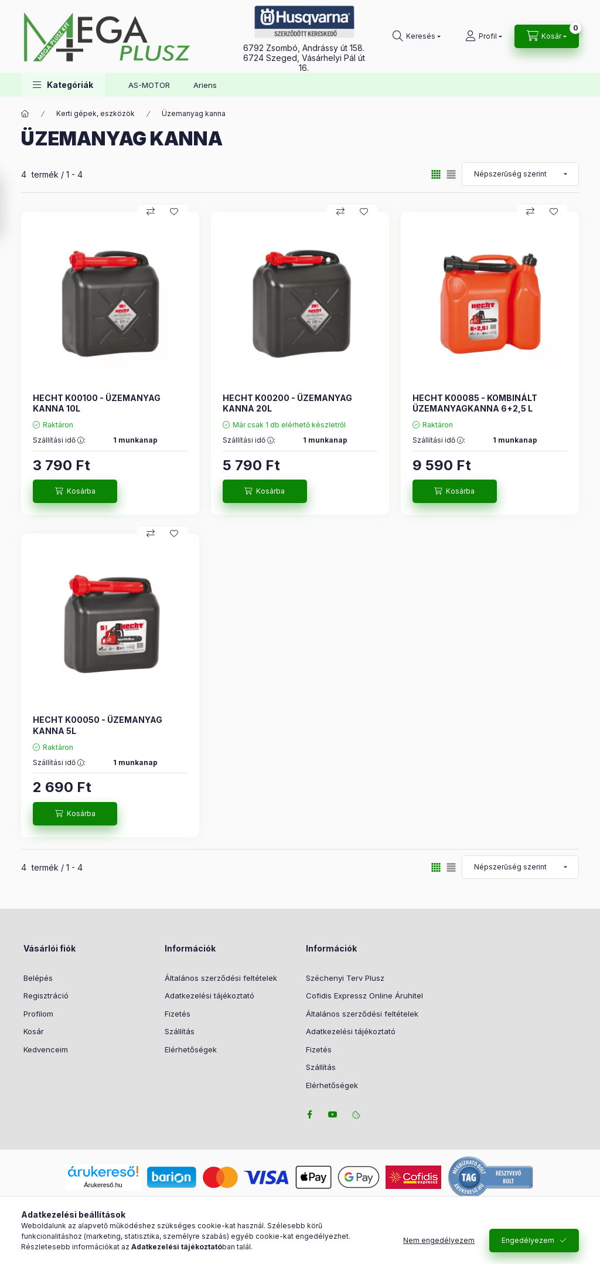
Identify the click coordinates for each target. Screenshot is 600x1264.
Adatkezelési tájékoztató (209, 995)
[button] (63, 85)
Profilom (38, 1013)
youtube (333, 1114)
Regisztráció (46, 995)
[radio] (451, 174)
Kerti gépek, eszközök (95, 113)
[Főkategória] (25, 113)
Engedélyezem (528, 1240)
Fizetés (177, 1013)
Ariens (205, 85)
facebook (309, 1114)
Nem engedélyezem (439, 1240)
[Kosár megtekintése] (546, 36)
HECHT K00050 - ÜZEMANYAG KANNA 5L (97, 725)
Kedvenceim (45, 1049)
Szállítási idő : (59, 440)
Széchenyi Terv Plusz (345, 978)
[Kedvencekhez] (174, 212)
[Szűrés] (11, 207)
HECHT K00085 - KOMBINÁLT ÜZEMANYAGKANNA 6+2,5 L (474, 403)
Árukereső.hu (103, 1184)
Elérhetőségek (191, 1049)
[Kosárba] (75, 491)
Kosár (33, 1031)
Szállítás (180, 1031)
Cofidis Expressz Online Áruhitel (364, 995)
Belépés (38, 978)
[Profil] (483, 36)
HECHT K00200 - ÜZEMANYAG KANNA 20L (287, 403)
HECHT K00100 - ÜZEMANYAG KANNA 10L (97, 403)
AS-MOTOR (149, 85)
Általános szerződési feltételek (221, 978)
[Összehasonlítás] (150, 212)
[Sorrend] (520, 174)
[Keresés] (416, 36)
